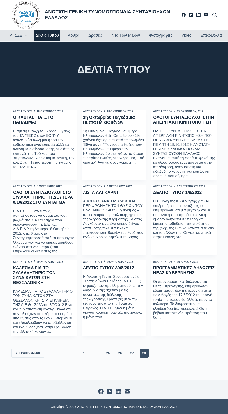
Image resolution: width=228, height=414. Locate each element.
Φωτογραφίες (161, 35)
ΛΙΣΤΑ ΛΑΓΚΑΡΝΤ (101, 197)
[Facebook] (184, 15)
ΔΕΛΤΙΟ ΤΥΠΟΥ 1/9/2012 (178, 197)
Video (187, 35)
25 (108, 362)
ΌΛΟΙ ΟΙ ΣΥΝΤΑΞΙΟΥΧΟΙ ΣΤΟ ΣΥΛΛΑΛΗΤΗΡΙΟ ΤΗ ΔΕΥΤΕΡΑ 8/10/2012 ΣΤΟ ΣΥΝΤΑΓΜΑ (43, 204)
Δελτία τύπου (47, 35)
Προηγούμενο (28, 362)
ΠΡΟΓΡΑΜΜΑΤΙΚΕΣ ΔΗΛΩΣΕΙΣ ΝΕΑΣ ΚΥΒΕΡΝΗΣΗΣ (173, 282)
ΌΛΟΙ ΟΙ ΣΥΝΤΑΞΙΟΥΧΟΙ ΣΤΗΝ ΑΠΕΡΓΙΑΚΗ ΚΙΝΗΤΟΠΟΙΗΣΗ (178, 122)
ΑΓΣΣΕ (19, 35)
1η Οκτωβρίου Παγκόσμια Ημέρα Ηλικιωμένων (110, 119)
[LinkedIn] (198, 15)
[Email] (206, 15)
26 (120, 362)
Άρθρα (73, 35)
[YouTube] (191, 15)
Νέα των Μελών (126, 35)
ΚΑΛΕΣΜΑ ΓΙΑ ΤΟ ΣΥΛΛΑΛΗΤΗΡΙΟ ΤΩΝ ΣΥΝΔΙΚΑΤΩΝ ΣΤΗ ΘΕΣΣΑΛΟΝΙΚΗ (35, 284)
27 (132, 362)
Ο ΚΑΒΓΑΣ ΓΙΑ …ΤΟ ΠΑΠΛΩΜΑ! (34, 119)
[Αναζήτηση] (214, 15)
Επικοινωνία (211, 35)
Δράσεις (95, 35)
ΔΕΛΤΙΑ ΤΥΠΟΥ (22, 111)
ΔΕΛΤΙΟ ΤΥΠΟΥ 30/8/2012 (109, 277)
